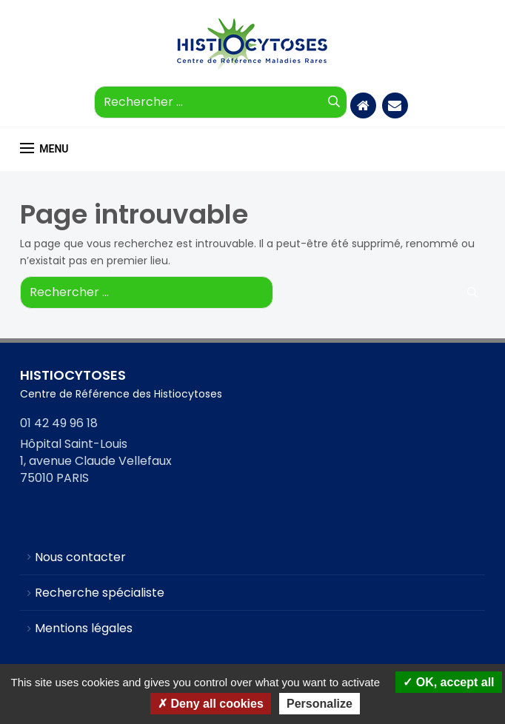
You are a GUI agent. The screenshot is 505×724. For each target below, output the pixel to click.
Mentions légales (84, 628)
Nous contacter (80, 557)
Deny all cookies (211, 703)
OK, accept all (448, 682)
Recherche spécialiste (99, 592)
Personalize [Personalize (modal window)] (319, 703)
